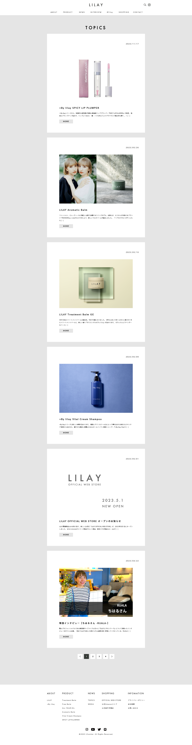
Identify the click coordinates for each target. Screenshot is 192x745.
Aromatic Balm (68, 712)
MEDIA (91, 704)
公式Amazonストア (109, 704)
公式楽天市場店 (108, 708)
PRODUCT (68, 12)
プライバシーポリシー (136, 700)
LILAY (49, 700)
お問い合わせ (133, 708)
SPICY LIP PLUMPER (71, 720)
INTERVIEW (96, 12)
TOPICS (91, 700)
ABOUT (54, 12)
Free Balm (66, 704)
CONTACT (138, 12)
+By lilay (51, 704)
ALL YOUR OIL (68, 708)
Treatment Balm (69, 700)
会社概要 (131, 704)
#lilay (110, 12)
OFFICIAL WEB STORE (111, 700)
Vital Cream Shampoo (71, 716)
